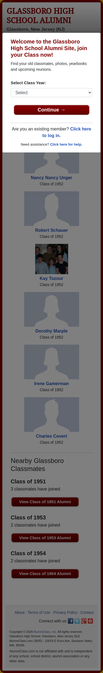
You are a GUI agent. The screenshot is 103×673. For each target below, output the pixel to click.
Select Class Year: (28, 82)
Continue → (51, 110)
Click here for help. (66, 144)
